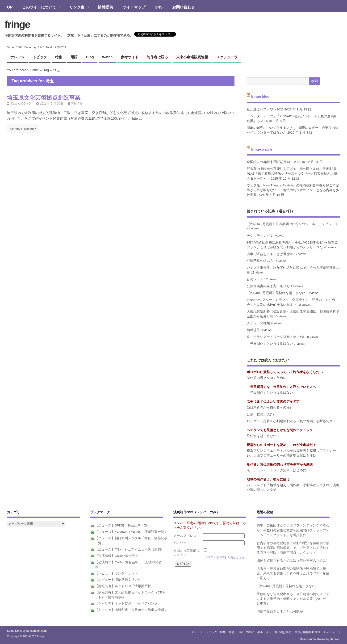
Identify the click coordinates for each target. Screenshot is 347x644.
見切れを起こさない (261, 436)
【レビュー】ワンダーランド (116, 573)
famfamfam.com (36, 630)
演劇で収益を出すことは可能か (270, 254)
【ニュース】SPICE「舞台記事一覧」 (123, 525)
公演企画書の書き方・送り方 (268, 286)
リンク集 (77, 7)
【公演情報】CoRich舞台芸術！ (118, 556)
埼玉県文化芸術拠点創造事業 (43, 97)
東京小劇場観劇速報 (192, 57)
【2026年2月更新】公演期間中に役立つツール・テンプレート (292, 224)
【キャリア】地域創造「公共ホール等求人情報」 (131, 610)
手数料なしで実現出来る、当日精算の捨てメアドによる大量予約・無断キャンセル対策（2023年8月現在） (293, 599)
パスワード (181, 543)
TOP (9, 7)
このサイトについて (39, 7)
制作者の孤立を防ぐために (266, 377)
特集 (58, 57)
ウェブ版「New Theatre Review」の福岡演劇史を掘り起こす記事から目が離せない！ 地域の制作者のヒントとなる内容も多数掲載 (293, 190)
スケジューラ (227, 57)
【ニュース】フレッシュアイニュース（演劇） (129, 549)
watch (107, 57)
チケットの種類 (258, 323)
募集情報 (76, 103)
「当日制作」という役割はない (270, 343)
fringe (17, 24)
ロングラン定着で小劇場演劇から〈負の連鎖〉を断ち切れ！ (291, 421)
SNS (159, 7)
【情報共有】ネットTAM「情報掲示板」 (124, 586)
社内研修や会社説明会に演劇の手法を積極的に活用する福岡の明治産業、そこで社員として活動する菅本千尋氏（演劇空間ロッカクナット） (293, 548)
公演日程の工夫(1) (260, 414)
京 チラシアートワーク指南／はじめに (276, 337)
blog (90, 57)
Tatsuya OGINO (21, 103)
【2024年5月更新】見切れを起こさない (276, 293)
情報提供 (105, 7)
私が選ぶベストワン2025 (265, 109)
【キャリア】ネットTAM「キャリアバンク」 (128, 603)
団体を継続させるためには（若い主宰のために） (293, 560)
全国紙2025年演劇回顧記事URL (270, 162)
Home (34, 70)
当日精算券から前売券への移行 (270, 407)
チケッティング (258, 235)
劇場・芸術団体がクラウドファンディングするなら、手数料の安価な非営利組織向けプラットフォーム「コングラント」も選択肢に (293, 530)
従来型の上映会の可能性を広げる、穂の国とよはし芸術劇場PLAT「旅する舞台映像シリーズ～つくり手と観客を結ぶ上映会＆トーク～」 (292, 173)
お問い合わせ (183, 7)
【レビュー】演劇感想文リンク (118, 579)
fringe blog (260, 96)
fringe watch (261, 149)
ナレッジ (17, 57)
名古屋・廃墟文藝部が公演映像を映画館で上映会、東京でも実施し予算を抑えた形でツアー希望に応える (293, 573)
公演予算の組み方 (260, 261)
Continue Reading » (23, 128)
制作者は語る (157, 57)
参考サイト (129, 57)
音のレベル (255, 279)
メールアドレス (184, 536)
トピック (40, 57)
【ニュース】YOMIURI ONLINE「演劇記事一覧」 (131, 532)
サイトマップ (134, 7)
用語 (74, 57)
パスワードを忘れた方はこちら (225, 557)
